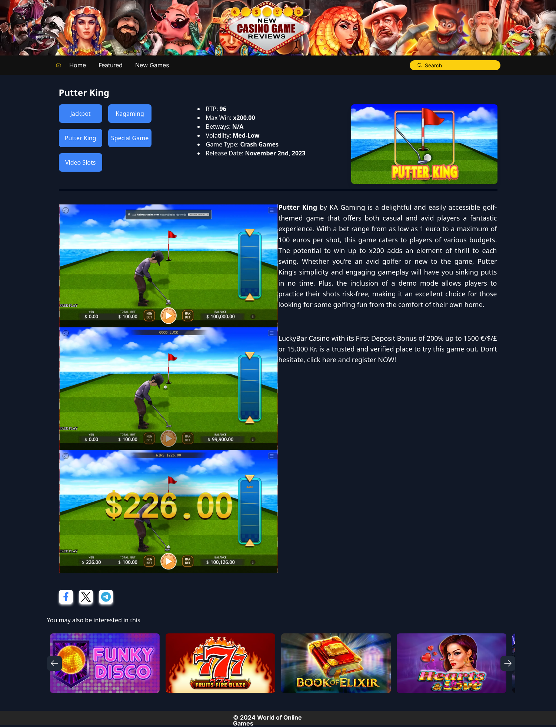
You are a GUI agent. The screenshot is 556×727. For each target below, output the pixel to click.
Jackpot (80, 114)
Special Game (130, 138)
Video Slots (80, 162)
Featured (111, 65)
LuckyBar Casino (304, 338)
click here (321, 359)
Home (77, 65)
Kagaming (130, 114)
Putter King (80, 138)
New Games (152, 65)
